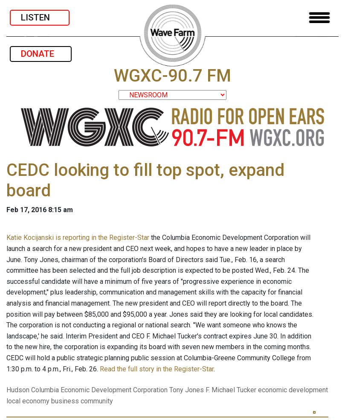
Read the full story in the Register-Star (157, 369)
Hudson (17, 390)
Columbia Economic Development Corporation (99, 390)
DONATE (41, 54)
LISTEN (39, 17)
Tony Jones (186, 390)
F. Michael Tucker (231, 390)
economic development (293, 390)
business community (82, 401)
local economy (27, 401)
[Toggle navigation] (319, 17)
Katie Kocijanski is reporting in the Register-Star (77, 237)
